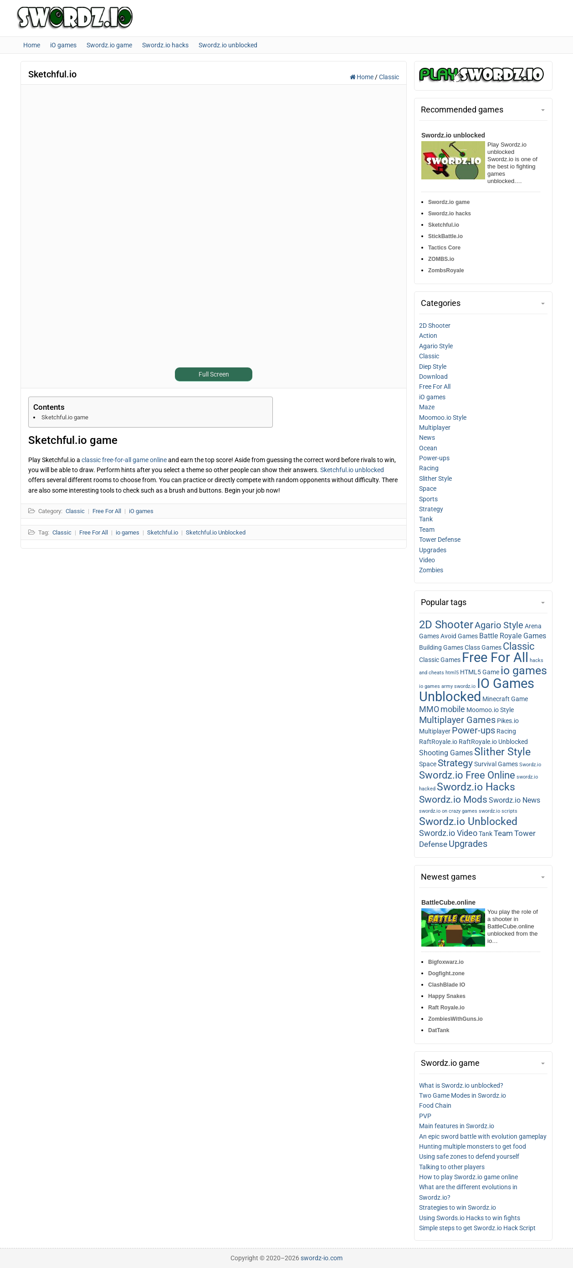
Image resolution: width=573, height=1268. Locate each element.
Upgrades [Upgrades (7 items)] (468, 843)
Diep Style (432, 366)
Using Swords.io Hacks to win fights (469, 1218)
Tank (426, 519)
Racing (429, 468)
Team (427, 529)
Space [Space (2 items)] (427, 764)
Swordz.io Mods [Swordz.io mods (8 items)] (453, 799)
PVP (425, 1116)
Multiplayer (434, 427)
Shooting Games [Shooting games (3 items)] (446, 753)
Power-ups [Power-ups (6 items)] (473, 730)
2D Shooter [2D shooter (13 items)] (446, 624)
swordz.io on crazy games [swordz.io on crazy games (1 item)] (448, 811)
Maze (427, 407)
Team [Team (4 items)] (503, 833)
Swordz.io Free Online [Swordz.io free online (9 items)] (467, 775)
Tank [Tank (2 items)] (485, 833)
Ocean (428, 448)
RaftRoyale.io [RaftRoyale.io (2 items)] (438, 741)
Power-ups (434, 458)
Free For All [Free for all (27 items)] (495, 657)
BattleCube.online (448, 902)
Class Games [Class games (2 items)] (483, 647)
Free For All (434, 386)
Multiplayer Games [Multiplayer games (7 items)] (457, 719)
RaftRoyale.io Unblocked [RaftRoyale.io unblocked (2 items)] (493, 741)
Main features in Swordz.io (456, 1126)
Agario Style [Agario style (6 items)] (499, 625)
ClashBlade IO (446, 985)
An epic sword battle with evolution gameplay (483, 1136)
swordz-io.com (322, 1258)
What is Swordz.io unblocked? (461, 1085)
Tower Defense (439, 539)
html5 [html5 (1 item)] (452, 673)
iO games (432, 397)
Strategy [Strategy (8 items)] (455, 763)
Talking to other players (452, 1167)
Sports (428, 499)
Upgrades (432, 550)
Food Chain (435, 1105)
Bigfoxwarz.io (446, 962)
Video (427, 560)
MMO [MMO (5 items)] (429, 709)
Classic (389, 77)
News (427, 437)
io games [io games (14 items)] (524, 670)
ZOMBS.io (441, 259)
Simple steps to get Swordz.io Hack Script (477, 1228)
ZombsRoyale (446, 270)
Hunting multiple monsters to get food (472, 1146)
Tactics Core (444, 247)
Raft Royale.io (446, 1007)
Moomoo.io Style (442, 417)
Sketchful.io (443, 225)
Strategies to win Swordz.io (457, 1207)
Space (427, 488)
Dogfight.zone (446, 973)
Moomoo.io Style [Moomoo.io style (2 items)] (490, 709)
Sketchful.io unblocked (352, 470)
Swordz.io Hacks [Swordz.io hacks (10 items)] (476, 787)
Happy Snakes (447, 996)
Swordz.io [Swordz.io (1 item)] (530, 765)
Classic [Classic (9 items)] (519, 646)
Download (433, 376)
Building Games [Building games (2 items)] (441, 647)
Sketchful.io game (64, 417)
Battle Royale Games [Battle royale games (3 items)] (512, 636)
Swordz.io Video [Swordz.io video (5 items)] (448, 833)
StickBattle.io (445, 236)
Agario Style (436, 346)
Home (362, 77)
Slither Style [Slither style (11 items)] (502, 751)
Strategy (431, 509)
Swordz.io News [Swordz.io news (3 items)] (514, 800)
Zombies (431, 570)
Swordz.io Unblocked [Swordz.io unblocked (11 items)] (468, 821)
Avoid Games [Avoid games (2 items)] (459, 636)
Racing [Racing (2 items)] (506, 731)
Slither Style (435, 478)
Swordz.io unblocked (453, 135)
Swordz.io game (449, 202)
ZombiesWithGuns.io (455, 1019)
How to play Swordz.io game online (468, 1177)
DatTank (438, 1030)
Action (428, 335)
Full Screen (214, 374)
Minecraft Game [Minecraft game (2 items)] (505, 699)
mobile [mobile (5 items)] (452, 709)
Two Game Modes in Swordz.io (462, 1095)
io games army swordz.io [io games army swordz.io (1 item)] (447, 686)
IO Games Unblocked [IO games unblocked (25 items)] (476, 690)
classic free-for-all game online (124, 459)
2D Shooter (434, 325)
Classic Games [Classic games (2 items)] (439, 659)
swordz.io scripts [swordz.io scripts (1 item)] (498, 811)
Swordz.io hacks (449, 213)
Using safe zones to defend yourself (469, 1156)
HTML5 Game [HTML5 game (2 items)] (479, 672)
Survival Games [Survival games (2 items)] (496, 764)
